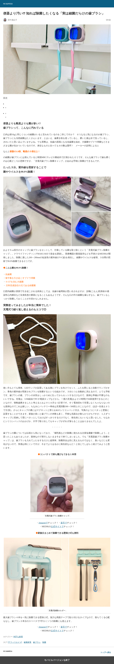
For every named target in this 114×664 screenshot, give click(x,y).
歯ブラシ (36, 642)
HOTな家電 (18, 637)
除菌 (44, 642)
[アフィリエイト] (15, 642)
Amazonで (43, 523)
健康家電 (27, 642)
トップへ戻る (105, 652)
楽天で (64, 523)
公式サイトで (57, 526)
